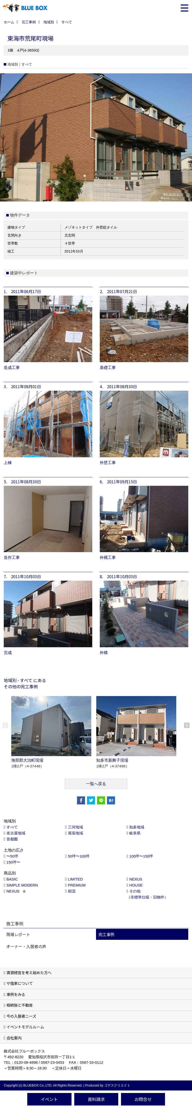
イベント (49, 1099)
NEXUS (135, 879)
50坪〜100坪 (79, 856)
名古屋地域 (15, 833)
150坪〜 (13, 862)
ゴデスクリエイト (117, 1085)
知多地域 (136, 827)
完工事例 (106, 934)
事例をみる (15, 994)
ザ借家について (19, 983)
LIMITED (75, 879)
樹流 (72, 891)
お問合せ (143, 1099)
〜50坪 (12, 856)
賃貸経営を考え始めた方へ (29, 972)
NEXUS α (15, 891)
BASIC (12, 879)
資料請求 (96, 1099)
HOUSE (135, 885)
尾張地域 (75, 833)
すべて (12, 827)
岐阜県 (134, 833)
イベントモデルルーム (25, 1026)
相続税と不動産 (19, 1005)
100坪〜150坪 (141, 856)
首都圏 (12, 839)
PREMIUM (77, 885)
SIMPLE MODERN (22, 885)
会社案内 (14, 1037)
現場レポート (18, 934)
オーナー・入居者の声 (26, 946)
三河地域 (75, 827)
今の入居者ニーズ (21, 1016)
